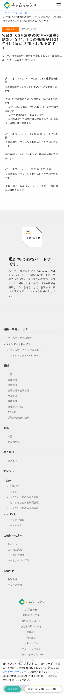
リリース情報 (15, 585)
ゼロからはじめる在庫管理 (24, 508)
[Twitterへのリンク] (21, 659)
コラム (13, 491)
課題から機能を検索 (18, 417)
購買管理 (12, 385)
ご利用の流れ (15, 549)
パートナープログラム (20, 560)
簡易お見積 (14, 442)
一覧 (10, 374)
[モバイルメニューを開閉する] (58, 5)
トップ (5, 13)
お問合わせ (31, 609)
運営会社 (31, 632)
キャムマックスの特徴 (20, 338)
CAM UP (14, 486)
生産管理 (12, 396)
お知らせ (12, 579)
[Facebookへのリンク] (27, 659)
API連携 (12, 412)
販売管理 (12, 379)
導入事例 (12, 461)
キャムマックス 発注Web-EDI (25, 350)
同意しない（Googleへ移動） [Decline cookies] (43, 689)
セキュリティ (31, 643)
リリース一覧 (20, 13)
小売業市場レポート (31, 626)
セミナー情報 (17, 520)
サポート (12, 544)
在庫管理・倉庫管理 (18, 390)
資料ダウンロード (31, 621)
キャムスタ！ (17, 525)
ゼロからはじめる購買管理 (24, 502)
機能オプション (16, 406)
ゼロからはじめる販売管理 (24, 497)
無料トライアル (31, 615)
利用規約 (31, 637)
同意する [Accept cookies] (12, 689)
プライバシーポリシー (31, 654)
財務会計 (12, 401)
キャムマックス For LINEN (24, 355)
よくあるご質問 (16, 555)
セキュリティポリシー (31, 649)
